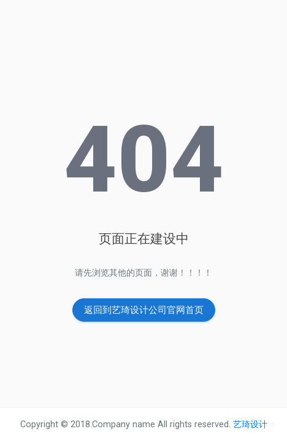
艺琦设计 (249, 424)
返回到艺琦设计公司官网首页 (144, 310)
